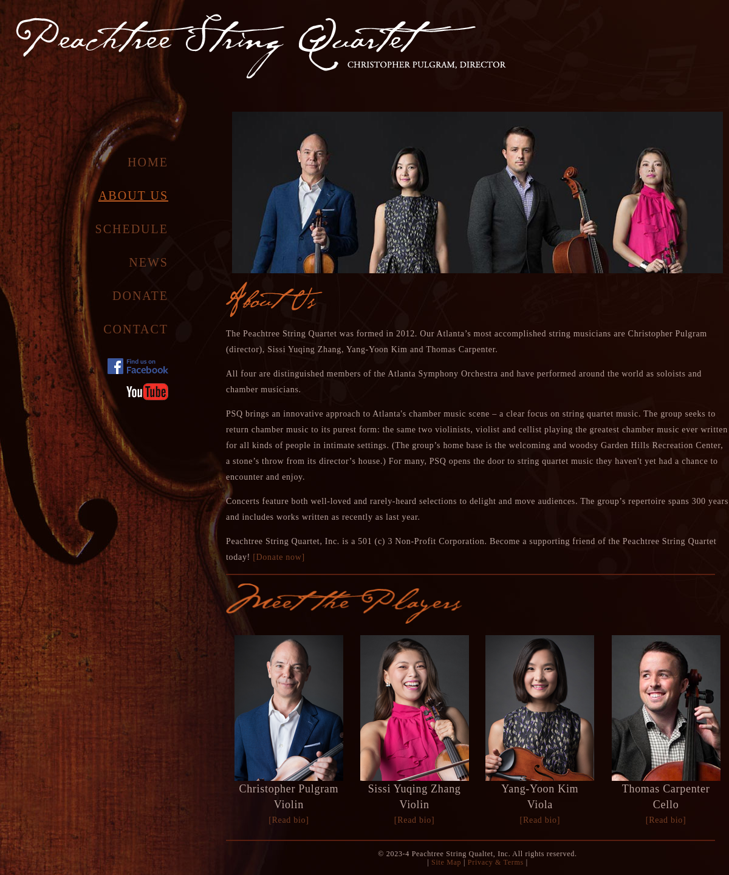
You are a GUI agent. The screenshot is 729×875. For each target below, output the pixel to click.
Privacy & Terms (496, 862)
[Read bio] (289, 820)
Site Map (445, 862)
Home (148, 162)
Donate (140, 295)
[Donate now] (279, 557)
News (148, 262)
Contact (135, 329)
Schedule (131, 229)
